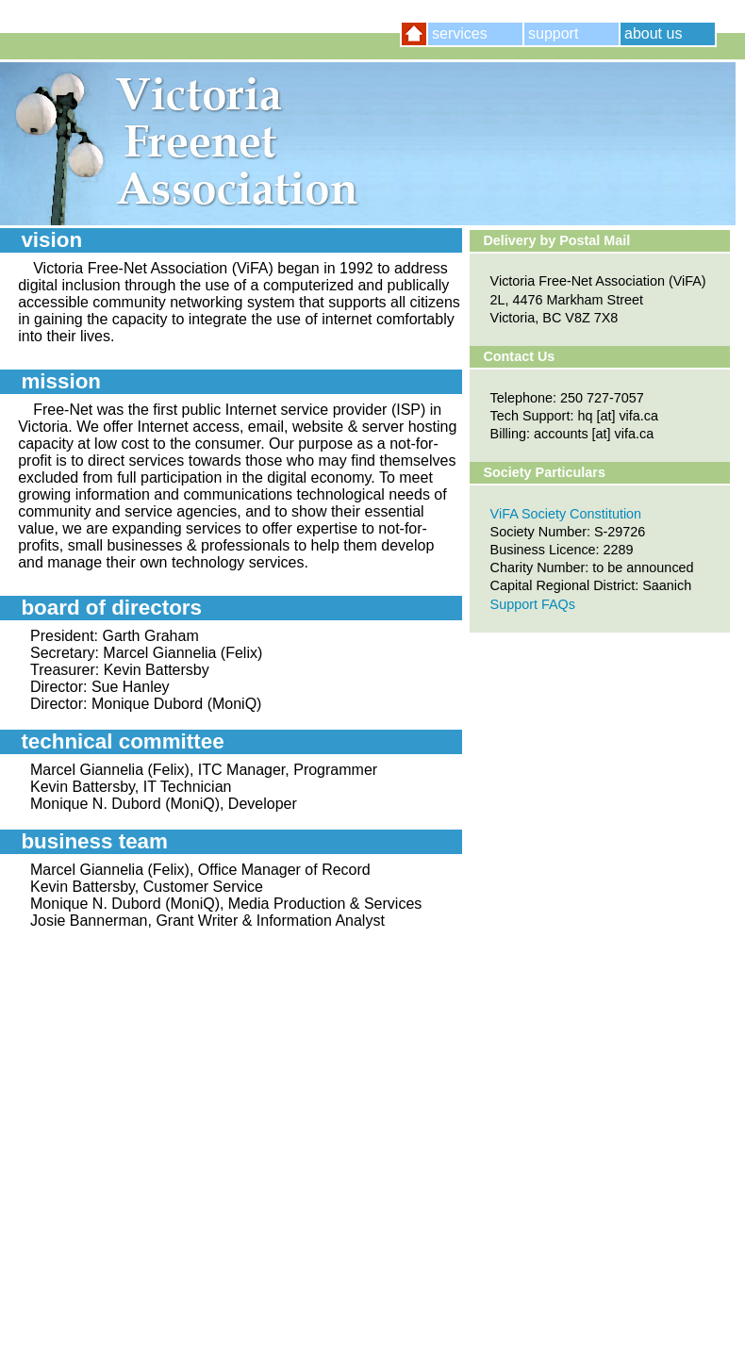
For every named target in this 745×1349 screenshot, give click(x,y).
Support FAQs (532, 604)
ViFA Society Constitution (566, 513)
